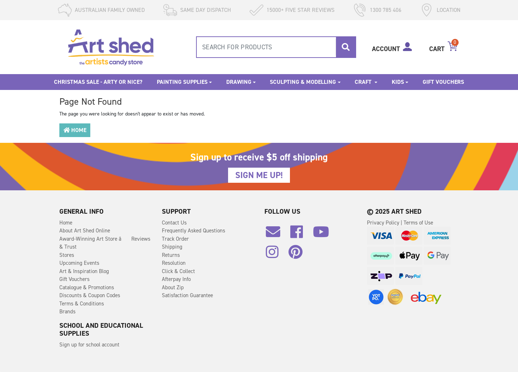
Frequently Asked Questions (193, 230)
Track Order (175, 238)
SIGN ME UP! (259, 175)
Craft (364, 82)
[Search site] (345, 47)
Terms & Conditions (81, 303)
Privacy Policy (384, 222)
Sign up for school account (89, 344)
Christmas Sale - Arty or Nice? (98, 82)
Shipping (172, 246)
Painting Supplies (182, 82)
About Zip (173, 287)
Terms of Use (418, 222)
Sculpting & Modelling (303, 82)
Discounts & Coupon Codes (89, 295)
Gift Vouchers (443, 82)
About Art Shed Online (84, 230)
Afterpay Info (176, 279)
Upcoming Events (79, 263)
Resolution (174, 263)
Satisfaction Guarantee (187, 295)
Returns (171, 255)
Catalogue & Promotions (86, 287)
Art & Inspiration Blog (84, 271)
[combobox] (276, 47)
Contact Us (174, 222)
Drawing (238, 82)
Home (74, 130)
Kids (398, 82)
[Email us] (276, 234)
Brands (67, 311)
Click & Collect (178, 271)
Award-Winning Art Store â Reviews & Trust (104, 243)
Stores (66, 255)
